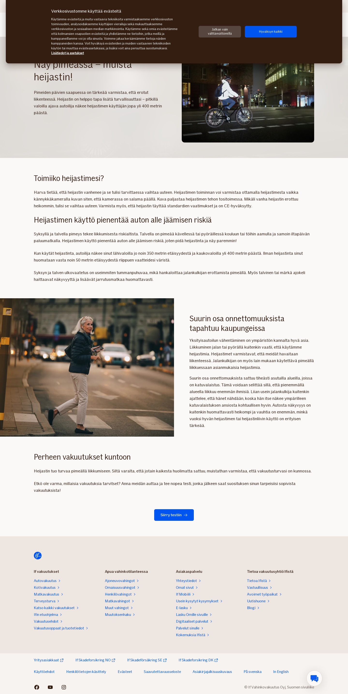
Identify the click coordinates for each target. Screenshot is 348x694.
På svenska (252, 671)
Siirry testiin (174, 515)
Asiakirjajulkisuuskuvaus (212, 671)
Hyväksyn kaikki (271, 32)
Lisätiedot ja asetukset (67, 53)
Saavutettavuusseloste (162, 671)
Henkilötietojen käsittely (86, 671)
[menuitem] (314, 678)
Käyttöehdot (44, 671)
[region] (174, 31)
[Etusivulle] (38, 556)
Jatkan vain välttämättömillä (220, 31)
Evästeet (125, 671)
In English (281, 671)
